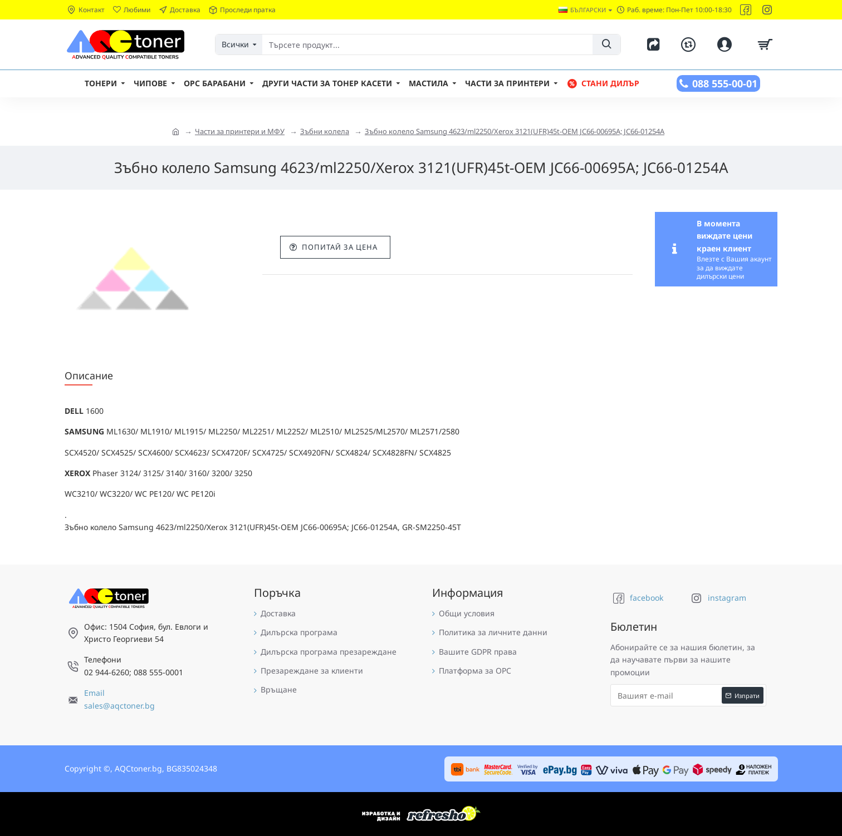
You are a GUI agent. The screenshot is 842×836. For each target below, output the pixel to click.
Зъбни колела (324, 131)
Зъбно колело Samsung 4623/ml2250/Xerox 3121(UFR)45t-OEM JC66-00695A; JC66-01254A (514, 131)
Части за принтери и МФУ (240, 131)
